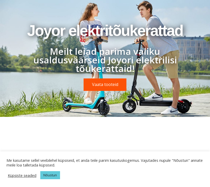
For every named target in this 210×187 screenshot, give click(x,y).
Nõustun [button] (50, 175)
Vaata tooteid (105, 84)
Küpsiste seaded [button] (22, 175)
